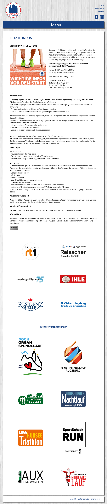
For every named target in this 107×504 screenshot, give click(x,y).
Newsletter (99, 9)
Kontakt (101, 12)
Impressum (95, 499)
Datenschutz (83, 499)
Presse (101, 5)
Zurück (14, 228)
